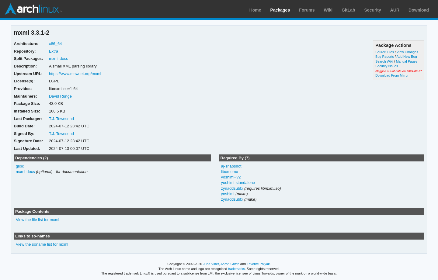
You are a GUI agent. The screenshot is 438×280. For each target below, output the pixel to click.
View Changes (407, 52)
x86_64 (55, 43)
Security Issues (386, 66)
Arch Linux (33, 9)
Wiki (328, 10)
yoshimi (227, 194)
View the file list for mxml (37, 219)
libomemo (229, 171)
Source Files (384, 52)
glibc (20, 166)
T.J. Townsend (61, 118)
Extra (53, 51)
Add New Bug (407, 56)
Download (418, 10)
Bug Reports (384, 56)
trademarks (236, 269)
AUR (394, 10)
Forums (307, 10)
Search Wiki (384, 61)
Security (372, 10)
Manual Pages (406, 61)
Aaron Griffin (230, 264)
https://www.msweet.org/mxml (75, 73)
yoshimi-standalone (238, 182)
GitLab (348, 10)
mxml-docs (58, 58)
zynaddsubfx (232, 188)
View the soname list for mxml (42, 244)
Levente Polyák (258, 264)
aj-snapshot (231, 166)
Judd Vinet (211, 264)
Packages (280, 10)
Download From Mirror (391, 75)
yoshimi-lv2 (231, 177)
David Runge (60, 96)
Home (255, 10)
